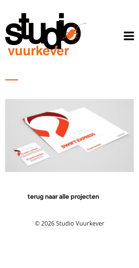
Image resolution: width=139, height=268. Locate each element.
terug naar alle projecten (63, 196)
